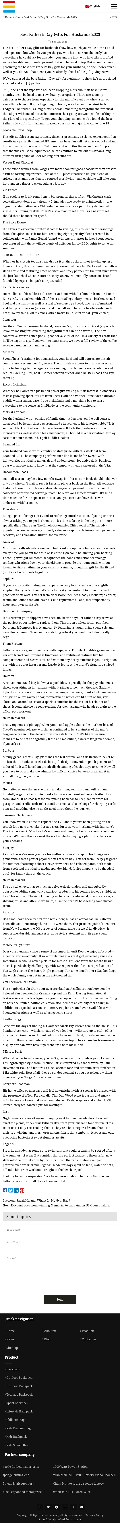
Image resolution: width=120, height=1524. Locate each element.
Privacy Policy (94, 1516)
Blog (45, 1339)
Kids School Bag (15, 1445)
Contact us (87, 1339)
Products (86, 1331)
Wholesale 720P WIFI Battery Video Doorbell (84, 1475)
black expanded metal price (22, 1492)
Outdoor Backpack (17, 1378)
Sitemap (10, 1348)
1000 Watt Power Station (70, 1467)
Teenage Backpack (18, 1394)
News (18, 17)
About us (48, 1331)
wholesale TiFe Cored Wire (72, 1492)
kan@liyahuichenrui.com (65, 1520)
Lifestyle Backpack (18, 1411)
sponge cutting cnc (16, 1475)
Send (60, 1299)
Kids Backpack (15, 1437)
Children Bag (14, 1420)
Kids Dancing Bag (17, 1428)
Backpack (11, 1369)
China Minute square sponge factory (78, 1483)
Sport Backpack (15, 1403)
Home (8, 17)
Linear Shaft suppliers (18, 1483)
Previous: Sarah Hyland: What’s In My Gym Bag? (36, 1200)
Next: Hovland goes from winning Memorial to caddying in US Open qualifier (57, 1205)
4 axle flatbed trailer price (21, 1467)
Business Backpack (18, 1386)
